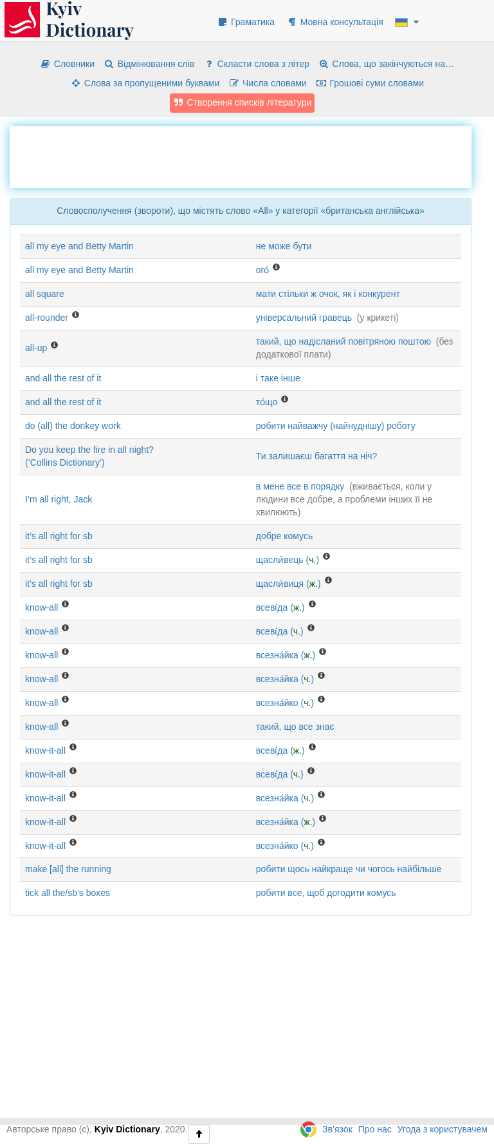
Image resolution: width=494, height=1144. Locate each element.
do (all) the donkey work (73, 426)
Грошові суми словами (370, 83)
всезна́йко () (285, 703)
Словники (67, 64)
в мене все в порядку (300, 486)
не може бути (284, 246)
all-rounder (46, 317)
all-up (36, 348)
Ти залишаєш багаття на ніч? (317, 456)
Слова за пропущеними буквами (144, 83)
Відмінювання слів (149, 64)
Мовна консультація (334, 22)
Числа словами (267, 83)
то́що (266, 402)
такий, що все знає (295, 726)
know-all (41, 607)
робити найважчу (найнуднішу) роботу (336, 426)
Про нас (375, 1129)
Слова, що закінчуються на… (386, 64)
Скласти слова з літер (256, 64)
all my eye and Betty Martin (79, 246)
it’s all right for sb (59, 536)
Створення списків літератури (242, 102)
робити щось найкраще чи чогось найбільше (349, 869)
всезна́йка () (285, 655)
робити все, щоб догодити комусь (326, 893)
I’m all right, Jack (58, 499)
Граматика (246, 22)
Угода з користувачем (443, 1129)
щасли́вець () (287, 560)
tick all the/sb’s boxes (67, 893)
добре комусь (284, 536)
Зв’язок (337, 1129)
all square (44, 294)
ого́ (263, 270)
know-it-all (45, 750)
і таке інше (278, 378)
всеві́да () (280, 607)
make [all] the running (68, 869)
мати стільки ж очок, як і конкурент (328, 294)
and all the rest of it (63, 378)
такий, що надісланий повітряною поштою (343, 341)
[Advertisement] (244, 155)
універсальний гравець (304, 317)
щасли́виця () (288, 583)
